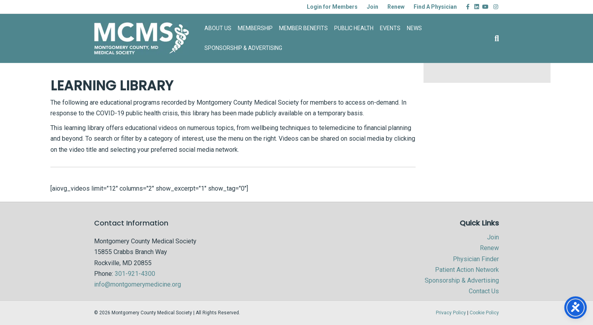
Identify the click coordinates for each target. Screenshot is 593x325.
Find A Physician (435, 7)
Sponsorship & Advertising (462, 280)
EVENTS (390, 28)
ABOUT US (217, 28)
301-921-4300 (135, 273)
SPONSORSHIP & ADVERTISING (243, 48)
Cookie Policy (484, 312)
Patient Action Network (467, 269)
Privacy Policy (451, 312)
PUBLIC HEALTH (354, 28)
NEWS (414, 28)
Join (372, 7)
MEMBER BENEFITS (303, 28)
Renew (395, 7)
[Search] (495, 38)
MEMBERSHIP (255, 28)
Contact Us (484, 291)
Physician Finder (476, 259)
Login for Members (332, 7)
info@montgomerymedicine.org (137, 284)
